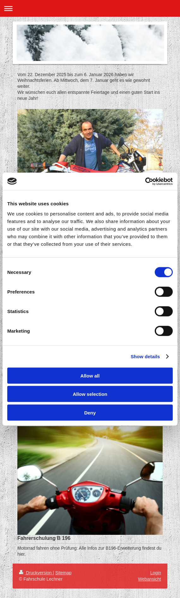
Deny (90, 412)
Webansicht (149, 579)
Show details (145, 356)
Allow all (90, 375)
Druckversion (36, 572)
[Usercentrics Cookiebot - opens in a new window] (145, 181)
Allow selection (90, 394)
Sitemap (63, 572)
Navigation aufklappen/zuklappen (90, 8)
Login (155, 572)
